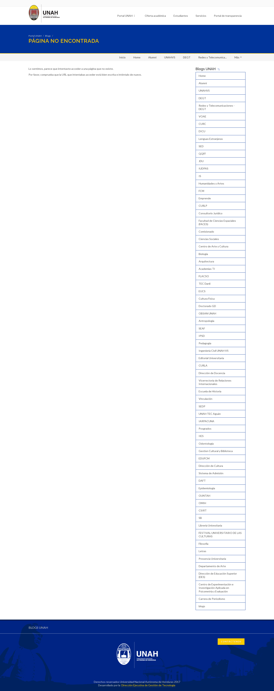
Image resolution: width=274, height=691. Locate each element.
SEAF (202, 328)
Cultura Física (207, 298)
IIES (201, 436)
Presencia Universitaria (212, 558)
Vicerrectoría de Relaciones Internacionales (215, 382)
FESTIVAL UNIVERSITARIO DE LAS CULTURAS (220, 534)
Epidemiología (207, 488)
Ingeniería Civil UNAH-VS (214, 350)
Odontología (206, 443)
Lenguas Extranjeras (211, 138)
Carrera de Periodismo (212, 598)
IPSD (202, 335)
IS (200, 176)
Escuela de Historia (210, 391)
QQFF (202, 153)
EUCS (202, 291)
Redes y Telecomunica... (212, 57)
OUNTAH (204, 495)
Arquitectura (206, 261)
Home (136, 57)
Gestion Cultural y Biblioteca (216, 451)
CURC (202, 123)
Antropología (206, 320)
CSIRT (203, 510)
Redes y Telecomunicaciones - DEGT (217, 107)
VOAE (202, 116)
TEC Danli (204, 283)
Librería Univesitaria (210, 525)
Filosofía (203, 543)
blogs (202, 606)
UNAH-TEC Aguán (210, 413)
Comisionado (206, 231)
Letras (202, 551)
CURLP (203, 205)
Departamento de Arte (212, 566)
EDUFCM (204, 458)
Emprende (205, 198)
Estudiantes (181, 15)
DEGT (186, 57)
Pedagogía (205, 343)
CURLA (203, 365)
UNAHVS (169, 57)
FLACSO (204, 276)
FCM (201, 190)
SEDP (202, 406)
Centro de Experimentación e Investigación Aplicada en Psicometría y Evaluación (216, 588)
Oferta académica (155, 15)
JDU (201, 161)
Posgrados (205, 428)
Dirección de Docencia (212, 373)
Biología (203, 254)
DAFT (202, 480)
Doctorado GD (207, 306)
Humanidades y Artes (211, 183)
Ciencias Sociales (209, 239)
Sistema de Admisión (211, 473)
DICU (202, 131)
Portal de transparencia (228, 15)
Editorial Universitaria (211, 358)
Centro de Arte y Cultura (213, 246)
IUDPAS (203, 168)
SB (200, 517)
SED (201, 146)
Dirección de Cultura (211, 465)
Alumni (152, 57)
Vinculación (205, 398)
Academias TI (207, 268)
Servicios (201, 15)
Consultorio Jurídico (210, 213)
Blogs (48, 35)
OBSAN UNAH (207, 313)
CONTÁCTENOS (231, 641)
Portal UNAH (126, 15)
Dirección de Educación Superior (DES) (218, 575)
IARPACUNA (206, 421)
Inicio (122, 57)
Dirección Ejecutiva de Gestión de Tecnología (148, 685)
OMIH (202, 503)
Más (238, 57)
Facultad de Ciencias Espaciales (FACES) (217, 222)
